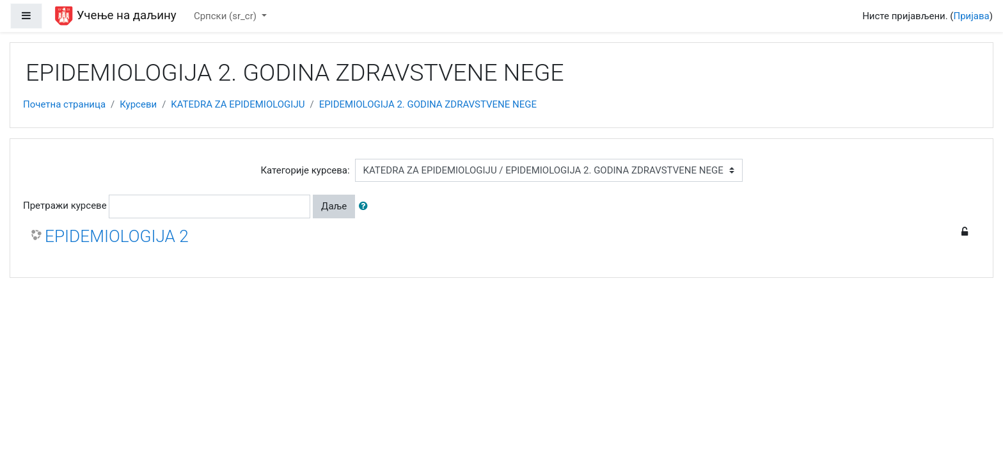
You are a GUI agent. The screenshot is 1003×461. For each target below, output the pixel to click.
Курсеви (138, 104)
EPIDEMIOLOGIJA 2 (117, 236)
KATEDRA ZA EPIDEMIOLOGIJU (237, 104)
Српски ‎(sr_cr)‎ (226, 16)
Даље (334, 206)
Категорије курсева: (304, 170)
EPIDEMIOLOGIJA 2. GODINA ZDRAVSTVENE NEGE (428, 104)
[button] (366, 206)
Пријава (972, 16)
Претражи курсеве (65, 205)
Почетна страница (64, 104)
